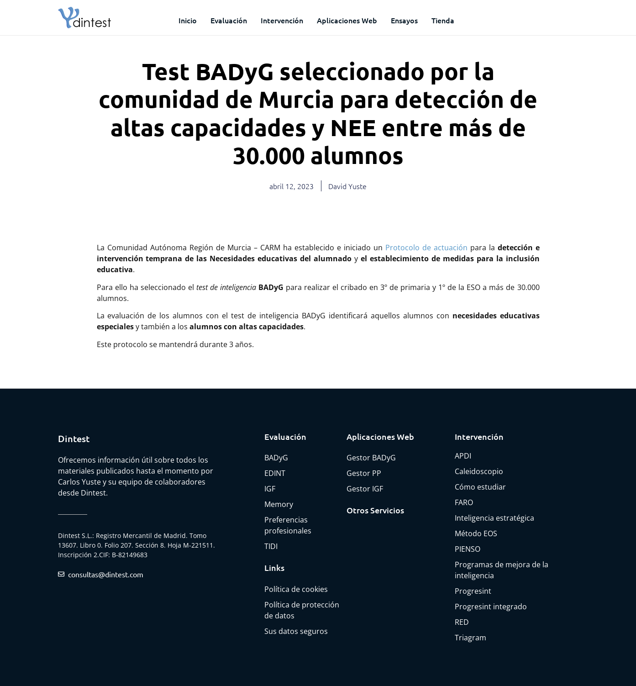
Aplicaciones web (347, 20)
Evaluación (228, 20)
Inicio (188, 20)
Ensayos (404, 20)
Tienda (442, 20)
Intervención (282, 20)
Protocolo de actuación (426, 248)
